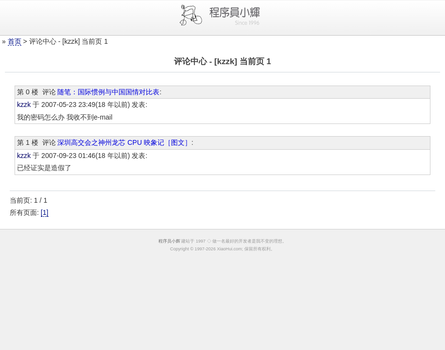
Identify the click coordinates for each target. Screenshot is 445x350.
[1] (45, 212)
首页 (14, 41)
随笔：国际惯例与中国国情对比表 (108, 92)
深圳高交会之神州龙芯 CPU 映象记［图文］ (124, 142)
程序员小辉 (169, 241)
